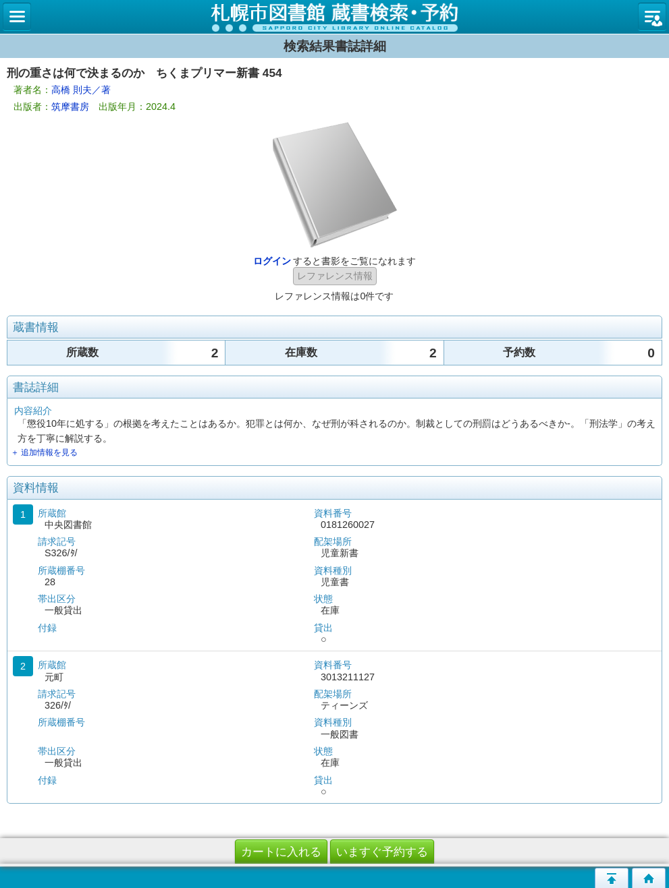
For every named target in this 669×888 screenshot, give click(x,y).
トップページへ (649, 878)
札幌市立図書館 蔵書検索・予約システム (334, 17)
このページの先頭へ (611, 878)
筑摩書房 (70, 106)
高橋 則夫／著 (81, 89)
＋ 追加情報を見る (44, 452)
